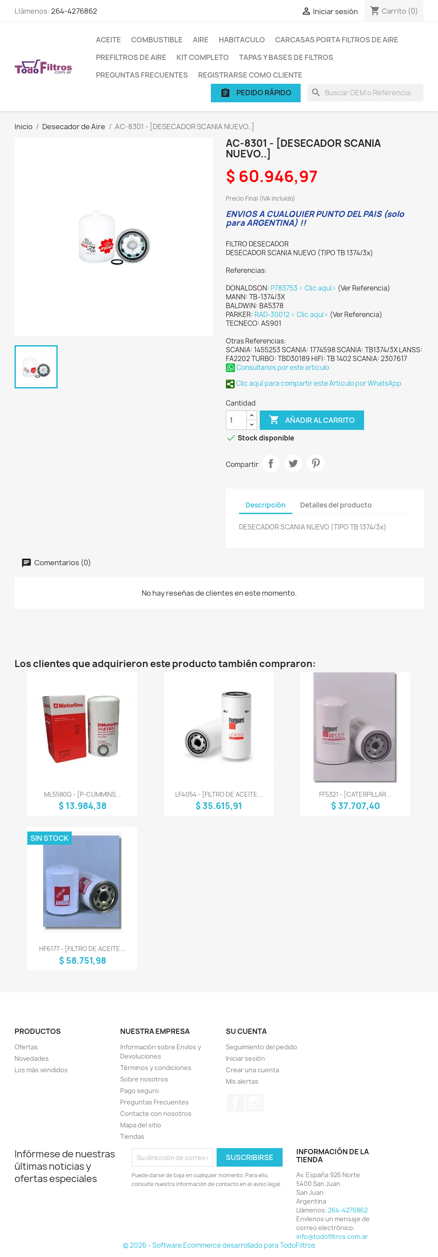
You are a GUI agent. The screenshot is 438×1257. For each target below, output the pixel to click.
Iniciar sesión (245, 1058)
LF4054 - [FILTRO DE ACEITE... (219, 794)
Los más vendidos (41, 1070)
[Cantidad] (236, 420)
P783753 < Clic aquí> (304, 288)
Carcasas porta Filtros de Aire (336, 40)
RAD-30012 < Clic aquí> (292, 314)
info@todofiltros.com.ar (332, 1236)
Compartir (271, 463)
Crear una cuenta (252, 1070)
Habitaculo (242, 40)
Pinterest (315, 463)
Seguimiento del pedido (261, 1047)
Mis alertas (242, 1081)
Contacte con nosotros (155, 1113)
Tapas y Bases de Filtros (286, 57)
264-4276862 (74, 11)
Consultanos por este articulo (277, 367)
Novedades (32, 1058)
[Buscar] (365, 92)
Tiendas (132, 1136)
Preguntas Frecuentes (142, 75)
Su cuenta (246, 1031)
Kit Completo (203, 57)
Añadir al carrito (312, 420)
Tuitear (293, 463)
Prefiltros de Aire (131, 57)
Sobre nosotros (144, 1079)
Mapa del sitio (140, 1125)
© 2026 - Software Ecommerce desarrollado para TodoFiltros (219, 1245)
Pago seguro (139, 1090)
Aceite (108, 40)
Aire (201, 40)
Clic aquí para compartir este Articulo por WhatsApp (313, 383)
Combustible (157, 40)
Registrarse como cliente (250, 75)
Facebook (235, 1103)
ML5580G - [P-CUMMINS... (82, 794)
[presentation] (205, 1213)
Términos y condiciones (155, 1067)
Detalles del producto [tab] (336, 505)
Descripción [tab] (266, 505)
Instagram (255, 1103)
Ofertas (26, 1047)
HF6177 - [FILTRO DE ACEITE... (82, 948)
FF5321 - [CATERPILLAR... (355, 794)
